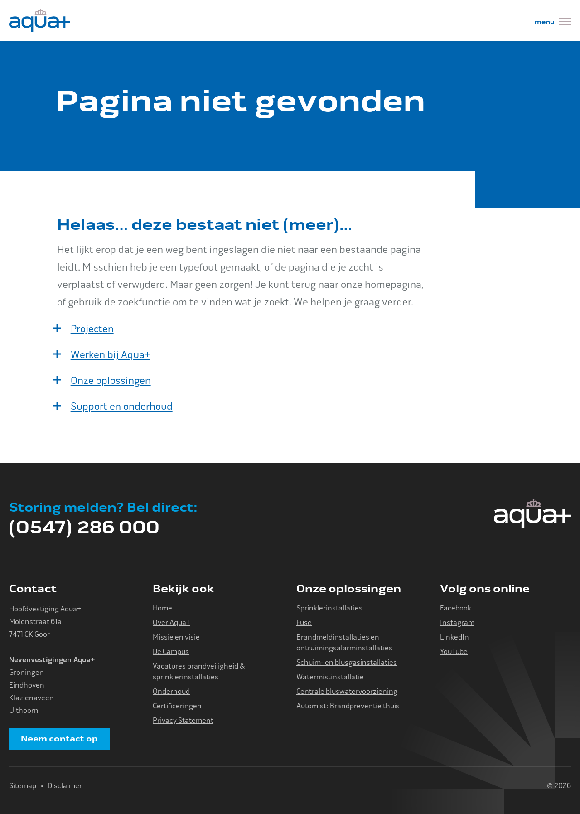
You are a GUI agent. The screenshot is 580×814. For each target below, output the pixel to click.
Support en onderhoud (122, 406)
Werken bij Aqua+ (110, 355)
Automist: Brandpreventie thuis (348, 706)
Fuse (304, 622)
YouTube (454, 651)
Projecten (92, 329)
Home (162, 608)
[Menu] (553, 23)
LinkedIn (454, 637)
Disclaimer (65, 785)
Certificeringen (177, 706)
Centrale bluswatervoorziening (346, 691)
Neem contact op (59, 739)
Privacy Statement (183, 720)
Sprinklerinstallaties (329, 608)
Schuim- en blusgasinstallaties (346, 662)
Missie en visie (176, 637)
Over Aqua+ (171, 622)
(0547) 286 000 (84, 527)
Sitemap (22, 785)
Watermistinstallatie (330, 677)
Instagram (457, 622)
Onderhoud (171, 691)
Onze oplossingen (111, 381)
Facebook (455, 608)
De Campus (171, 651)
